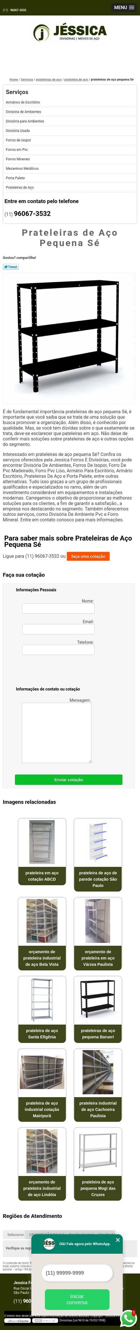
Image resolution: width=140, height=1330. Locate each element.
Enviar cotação (68, 779)
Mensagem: (57, 730)
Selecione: (15, 1235)
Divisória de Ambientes (24, 112)
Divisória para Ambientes (25, 121)
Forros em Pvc (17, 150)
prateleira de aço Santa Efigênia (42, 1033)
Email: (58, 626)
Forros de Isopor (19, 140)
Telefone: (58, 647)
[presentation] (52, 672)
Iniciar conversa (76, 1299)
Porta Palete (16, 178)
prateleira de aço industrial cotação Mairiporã (42, 1109)
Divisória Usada (18, 131)
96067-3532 (18, 10)
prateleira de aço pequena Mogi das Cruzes (98, 1188)
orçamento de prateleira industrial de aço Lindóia (42, 1188)
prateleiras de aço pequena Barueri (98, 1033)
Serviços (17, 92)
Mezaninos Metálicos (22, 169)
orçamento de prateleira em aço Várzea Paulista (97, 958)
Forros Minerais (18, 159)
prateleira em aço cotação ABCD (41, 876)
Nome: (58, 606)
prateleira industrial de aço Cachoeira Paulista (98, 1109)
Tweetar (11, 267)
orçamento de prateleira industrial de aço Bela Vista (42, 958)
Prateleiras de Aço (20, 188)
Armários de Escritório (23, 102)
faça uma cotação (88, 556)
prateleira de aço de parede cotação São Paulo (98, 879)
